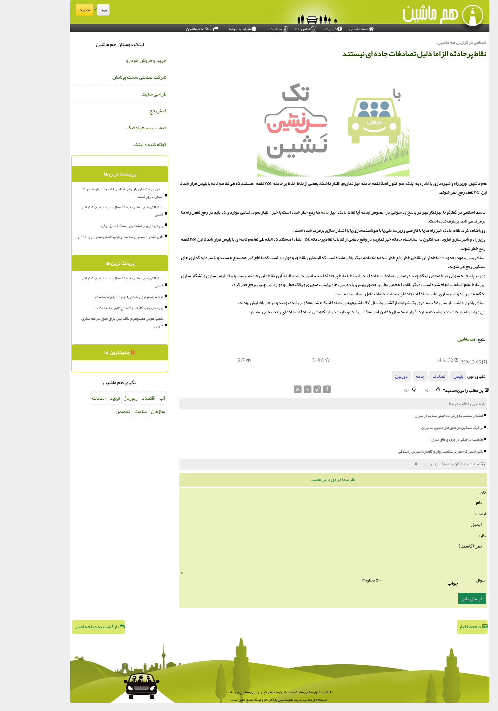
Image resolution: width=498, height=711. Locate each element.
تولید (84, 398)
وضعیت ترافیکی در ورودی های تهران (426, 439)
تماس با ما (274, 27)
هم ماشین (436, 339)
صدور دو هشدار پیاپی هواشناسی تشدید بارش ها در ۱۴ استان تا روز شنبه (91, 192)
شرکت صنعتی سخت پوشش (109, 77)
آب (131, 398)
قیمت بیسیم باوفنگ (116, 128)
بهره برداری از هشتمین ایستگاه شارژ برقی (101, 225)
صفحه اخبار (442, 626)
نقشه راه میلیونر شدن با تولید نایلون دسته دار (97, 297)
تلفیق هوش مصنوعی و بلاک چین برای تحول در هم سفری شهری (91, 322)
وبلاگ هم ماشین (171, 27)
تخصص (92, 411)
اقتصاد (117, 398)
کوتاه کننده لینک (119, 144)
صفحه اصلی (331, 27)
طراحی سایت (123, 94)
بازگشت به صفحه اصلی (68, 626)
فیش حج (127, 111)
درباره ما (302, 27)
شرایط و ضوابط (211, 27)
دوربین (370, 376)
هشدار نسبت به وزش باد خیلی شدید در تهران (418, 415)
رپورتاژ (100, 398)
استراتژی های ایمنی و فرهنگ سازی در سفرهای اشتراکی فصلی (91, 210)
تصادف (408, 376)
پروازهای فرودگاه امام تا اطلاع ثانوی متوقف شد (98, 308)
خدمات (68, 398)
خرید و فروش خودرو (115, 60)
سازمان (127, 411)
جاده (294, 212)
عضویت (54, 10)
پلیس (427, 376)
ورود (72, 10)
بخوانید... (246, 27)
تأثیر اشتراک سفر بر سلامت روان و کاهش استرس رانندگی (410, 451)
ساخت (110, 411)
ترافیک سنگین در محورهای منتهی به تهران (421, 427)
